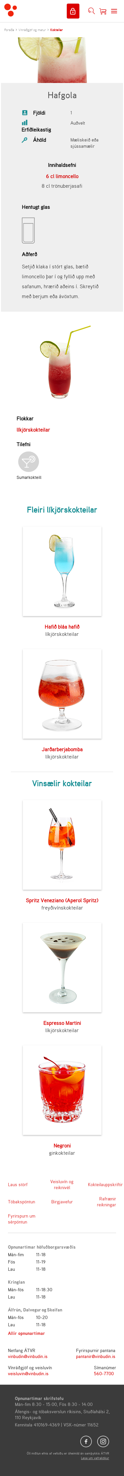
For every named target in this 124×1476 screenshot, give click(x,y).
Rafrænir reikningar (106, 1201)
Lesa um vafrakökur (95, 1458)
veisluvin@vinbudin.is (28, 1373)
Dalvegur (32, 1309)
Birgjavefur (62, 1201)
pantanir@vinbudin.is (95, 1356)
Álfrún (14, 1309)
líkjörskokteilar (33, 429)
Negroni (62, 1145)
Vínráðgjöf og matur (32, 30)
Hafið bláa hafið (62, 626)
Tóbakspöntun (21, 1201)
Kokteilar (56, 30)
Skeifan (54, 1309)
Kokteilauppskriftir (102, 1184)
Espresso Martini (62, 1023)
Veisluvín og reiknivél (61, 1184)
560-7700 (104, 1373)
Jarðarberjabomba (62, 749)
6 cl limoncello (62, 176)
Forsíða (9, 30)
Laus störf (17, 1184)
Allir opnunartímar (26, 1333)
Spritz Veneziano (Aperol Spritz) (62, 900)
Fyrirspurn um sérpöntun (21, 1218)
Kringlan (16, 1282)
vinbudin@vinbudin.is (28, 1356)
